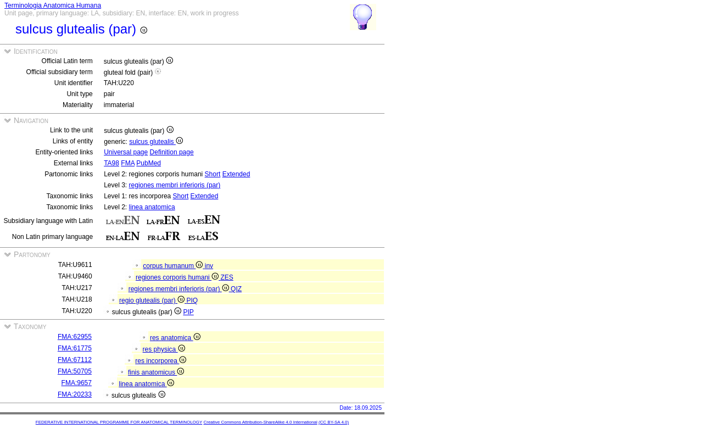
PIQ (192, 300)
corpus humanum (173, 266)
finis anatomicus (156, 372)
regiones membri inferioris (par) (175, 185)
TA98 (111, 163)
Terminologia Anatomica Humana (52, 5)
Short (213, 174)
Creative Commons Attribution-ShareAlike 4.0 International (260, 422)
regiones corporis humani (178, 277)
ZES (226, 277)
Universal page (126, 152)
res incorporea (160, 361)
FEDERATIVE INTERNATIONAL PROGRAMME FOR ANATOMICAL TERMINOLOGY (119, 422)
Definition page (172, 152)
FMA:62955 (75, 337)
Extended (236, 174)
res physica (164, 349)
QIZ (236, 289)
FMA (128, 163)
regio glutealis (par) (152, 300)
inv (209, 266)
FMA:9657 (77, 383)
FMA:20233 (75, 394)
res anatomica (175, 338)
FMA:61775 (75, 348)
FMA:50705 (75, 371)
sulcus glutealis (156, 142)
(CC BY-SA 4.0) (334, 422)
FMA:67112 (75, 360)
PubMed (148, 163)
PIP (188, 312)
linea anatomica (152, 207)
